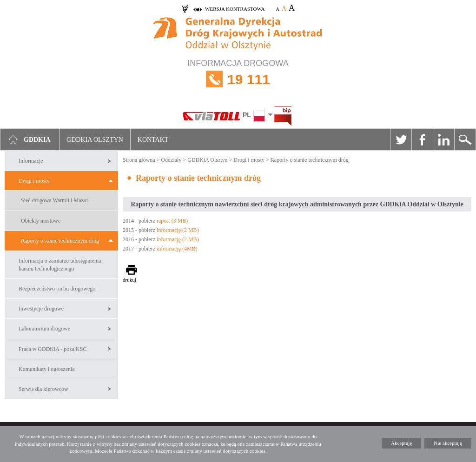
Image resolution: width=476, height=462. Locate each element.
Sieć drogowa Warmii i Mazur (54, 200)
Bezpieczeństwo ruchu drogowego (57, 288)
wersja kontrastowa (234, 9)
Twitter (400, 139)
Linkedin (443, 139)
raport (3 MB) (172, 221)
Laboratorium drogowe (44, 328)
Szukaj (465, 139)
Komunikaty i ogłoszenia (47, 369)
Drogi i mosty (34, 181)
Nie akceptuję (448, 443)
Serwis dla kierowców (43, 389)
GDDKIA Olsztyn (94, 139)
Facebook (422, 139)
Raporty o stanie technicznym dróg (60, 241)
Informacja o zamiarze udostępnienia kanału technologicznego (60, 264)
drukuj (129, 280)
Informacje (31, 161)
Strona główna (139, 160)
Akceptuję (401, 443)
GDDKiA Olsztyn (207, 160)
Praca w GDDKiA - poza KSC (52, 349)
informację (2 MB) (178, 230)
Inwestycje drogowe (41, 308)
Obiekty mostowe (40, 221)
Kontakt (153, 139)
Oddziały (171, 160)
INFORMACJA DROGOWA (238, 79)
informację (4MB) (177, 248)
